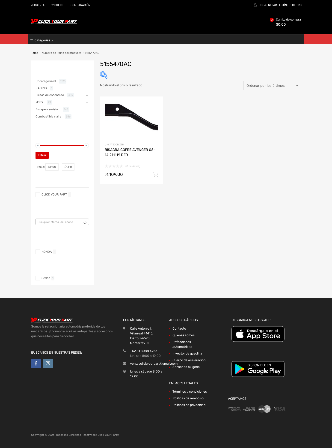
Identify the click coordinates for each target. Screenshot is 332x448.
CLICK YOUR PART (54, 194)
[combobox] (62, 222)
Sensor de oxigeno (186, 367)
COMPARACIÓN (80, 5)
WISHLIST (57, 5)
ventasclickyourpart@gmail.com (154, 364)
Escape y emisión (47, 109)
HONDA (47, 251)
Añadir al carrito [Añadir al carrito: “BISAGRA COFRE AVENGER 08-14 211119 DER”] (155, 174)
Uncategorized (114, 144)
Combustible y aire (48, 116)
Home (34, 52)
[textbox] (62, 222)
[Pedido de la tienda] (272, 85)
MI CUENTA (37, 5)
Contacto (179, 329)
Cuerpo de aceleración (188, 360)
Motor (39, 102)
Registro (295, 5)
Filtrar (42, 155)
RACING (41, 88)
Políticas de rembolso (188, 398)
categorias (44, 39)
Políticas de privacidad (188, 405)
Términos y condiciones (189, 392)
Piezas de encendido (50, 95)
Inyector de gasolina (187, 353)
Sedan (46, 278)
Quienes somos (183, 335)
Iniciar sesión (277, 5)
